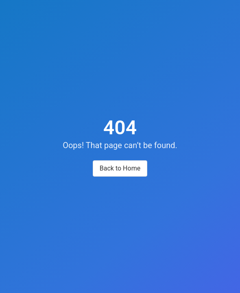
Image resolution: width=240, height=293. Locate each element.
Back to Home (120, 168)
